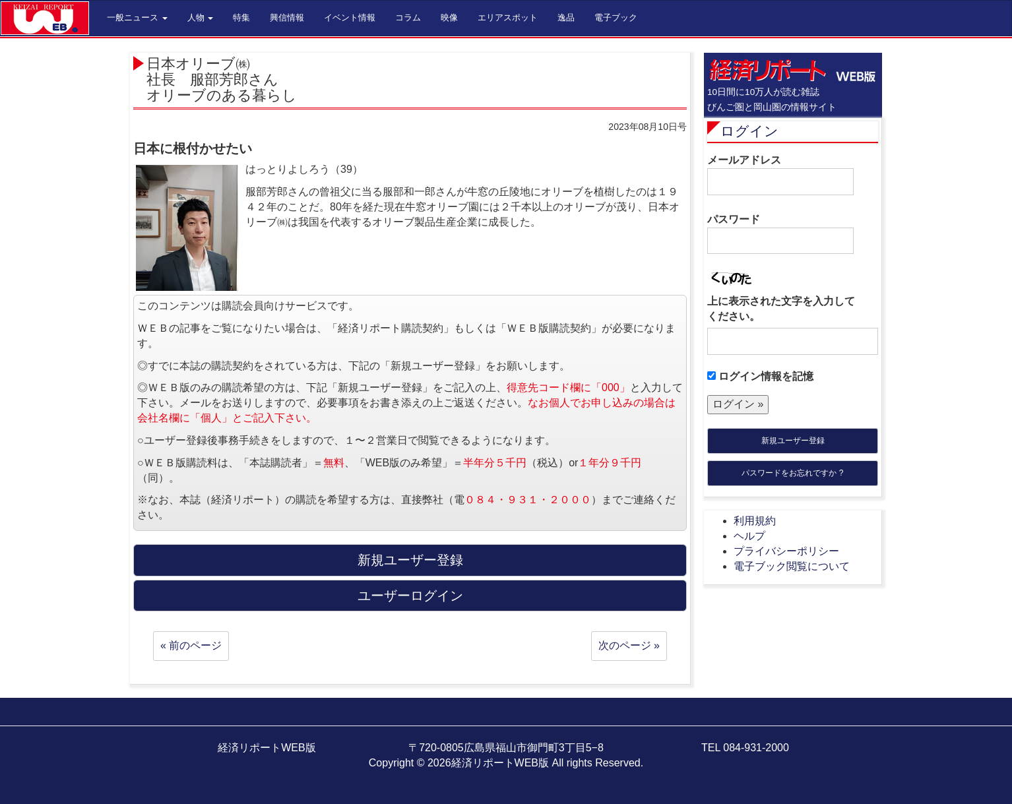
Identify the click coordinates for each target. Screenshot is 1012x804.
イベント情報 (349, 17)
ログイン (749, 131)
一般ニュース (137, 17)
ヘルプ (749, 535)
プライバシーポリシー (786, 551)
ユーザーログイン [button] (410, 595)
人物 (200, 17)
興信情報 (287, 17)
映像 (449, 17)
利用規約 (755, 520)
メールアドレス (780, 174)
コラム (408, 17)
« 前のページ (191, 645)
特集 (241, 17)
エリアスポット (508, 17)
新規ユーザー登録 (793, 440)
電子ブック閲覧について (792, 566)
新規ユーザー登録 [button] (410, 560)
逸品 (566, 17)
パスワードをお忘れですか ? (792, 473)
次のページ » (629, 645)
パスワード (780, 234)
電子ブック (615, 17)
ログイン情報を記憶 (760, 376)
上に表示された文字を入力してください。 (781, 308)
